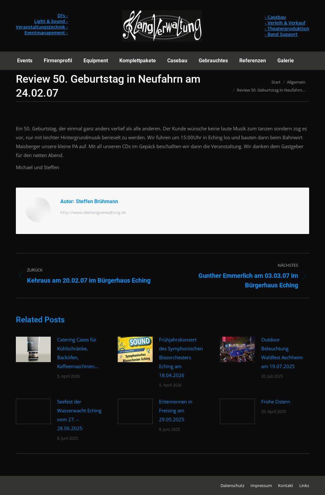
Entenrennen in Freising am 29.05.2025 (175, 410)
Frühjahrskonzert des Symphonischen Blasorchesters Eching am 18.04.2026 (181, 357)
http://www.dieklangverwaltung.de (93, 212)
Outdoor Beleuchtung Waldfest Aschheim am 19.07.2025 (282, 352)
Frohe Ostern (275, 401)
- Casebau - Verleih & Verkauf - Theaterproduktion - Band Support (287, 25)
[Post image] (33, 349)
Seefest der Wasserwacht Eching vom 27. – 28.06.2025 (79, 414)
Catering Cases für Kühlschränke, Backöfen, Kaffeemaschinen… (77, 352)
